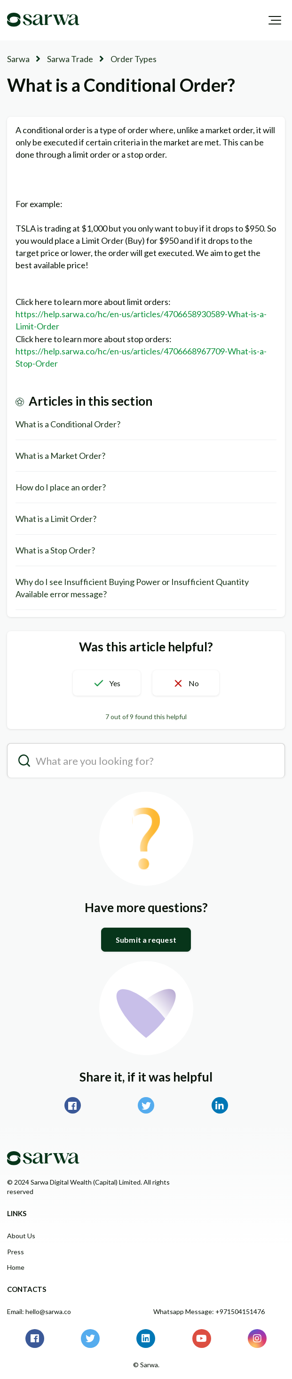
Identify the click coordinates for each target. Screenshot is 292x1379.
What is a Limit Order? (56, 518)
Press (15, 1252)
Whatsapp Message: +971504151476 (209, 1311)
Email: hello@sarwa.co (39, 1311)
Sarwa (18, 59)
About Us (21, 1236)
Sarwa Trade (70, 59)
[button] (275, 20)
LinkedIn (220, 1105)
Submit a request (146, 939)
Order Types (133, 59)
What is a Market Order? (60, 455)
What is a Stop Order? (55, 550)
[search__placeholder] (146, 760)
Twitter (146, 1105)
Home (15, 1267)
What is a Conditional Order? (68, 424)
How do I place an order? (61, 487)
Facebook (72, 1105)
